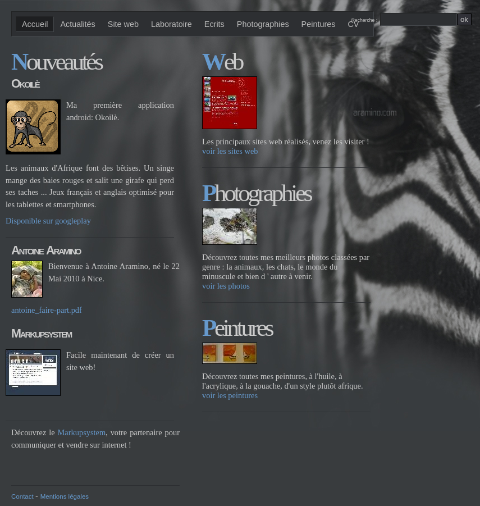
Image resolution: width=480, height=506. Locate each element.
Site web (123, 24)
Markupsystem (82, 432)
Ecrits (214, 24)
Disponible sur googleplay (48, 220)
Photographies (263, 24)
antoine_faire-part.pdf (46, 310)
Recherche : (365, 20)
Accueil (35, 24)
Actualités (77, 24)
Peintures (318, 24)
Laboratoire (171, 24)
